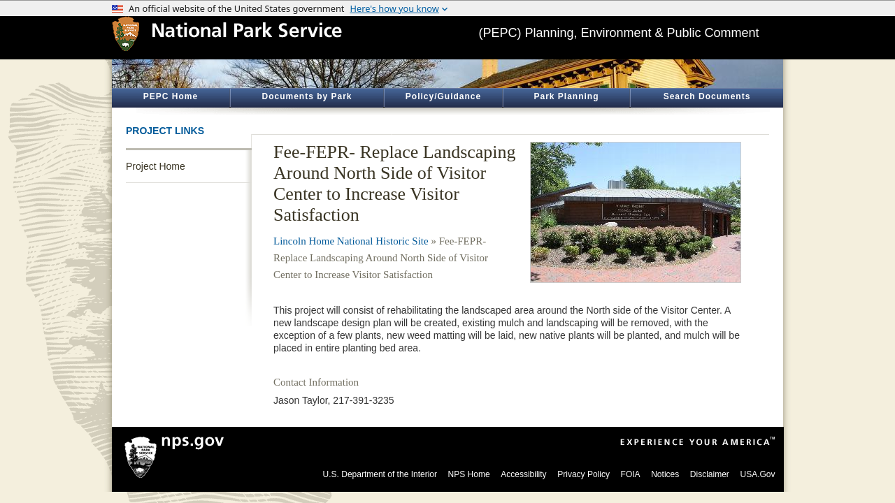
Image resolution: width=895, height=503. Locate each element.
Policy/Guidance (443, 96)
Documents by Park (307, 96)
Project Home (155, 166)
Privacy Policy (583, 474)
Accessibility (523, 474)
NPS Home (469, 474)
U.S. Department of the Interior (380, 474)
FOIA (630, 474)
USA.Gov (757, 474)
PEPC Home (170, 96)
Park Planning (566, 96)
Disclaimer (709, 474)
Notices (665, 474)
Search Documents (707, 96)
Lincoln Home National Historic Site (351, 241)
